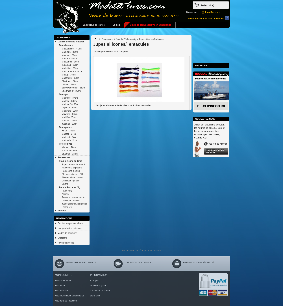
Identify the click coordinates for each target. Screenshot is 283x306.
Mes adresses (61, 290)
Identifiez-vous (212, 12)
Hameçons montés (71, 171)
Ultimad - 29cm (69, 84)
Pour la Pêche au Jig (69, 187)
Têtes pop (64, 94)
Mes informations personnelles (69, 295)
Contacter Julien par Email (215, 151)
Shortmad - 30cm (70, 81)
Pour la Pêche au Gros (70, 161)
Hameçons (67, 191)
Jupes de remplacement (73, 164)
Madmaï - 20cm (69, 140)
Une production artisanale (70, 228)
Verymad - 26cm (69, 114)
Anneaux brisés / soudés (73, 197)
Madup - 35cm (69, 74)
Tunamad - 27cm (70, 150)
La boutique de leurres (94, 25)
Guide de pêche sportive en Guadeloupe (150, 25)
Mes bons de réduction (66, 301)
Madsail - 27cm (69, 134)
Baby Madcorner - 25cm (73, 87)
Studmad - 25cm (70, 154)
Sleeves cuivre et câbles (73, 174)
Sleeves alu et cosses (72, 177)
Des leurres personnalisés (70, 223)
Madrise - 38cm (69, 101)
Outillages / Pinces (71, 200)
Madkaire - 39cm (70, 52)
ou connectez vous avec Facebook (206, 18)
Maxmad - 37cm (69, 55)
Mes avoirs (60, 285)
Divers (65, 184)
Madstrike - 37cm (70, 68)
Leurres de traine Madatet (71, 41)
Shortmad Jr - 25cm (71, 91)
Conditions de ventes (100, 290)
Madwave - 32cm (70, 111)
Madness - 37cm (70, 98)
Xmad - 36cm (68, 130)
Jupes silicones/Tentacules (74, 204)
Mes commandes (63, 280)
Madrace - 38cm (69, 58)
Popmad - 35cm (69, 107)
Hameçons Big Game (72, 167)
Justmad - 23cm (69, 124)
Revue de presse (66, 243)
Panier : (207, 5)
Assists (65, 194)
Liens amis (95, 295)
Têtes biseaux (66, 45)
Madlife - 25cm (69, 117)
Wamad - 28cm (69, 147)
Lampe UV (67, 207)
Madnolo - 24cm (69, 120)
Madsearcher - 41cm (72, 48)
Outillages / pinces (70, 180)
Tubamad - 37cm (70, 65)
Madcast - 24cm (69, 137)
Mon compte (63, 275)
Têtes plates (65, 127)
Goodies (62, 210)
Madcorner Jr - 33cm (72, 71)
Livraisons (62, 238)
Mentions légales (98, 285)
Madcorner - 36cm (70, 61)
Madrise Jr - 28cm (70, 104)
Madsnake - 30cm (70, 78)
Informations (64, 218)
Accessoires (64, 157)
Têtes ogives (65, 144)
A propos (94, 280)
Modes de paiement (67, 233)
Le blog (116, 25)
